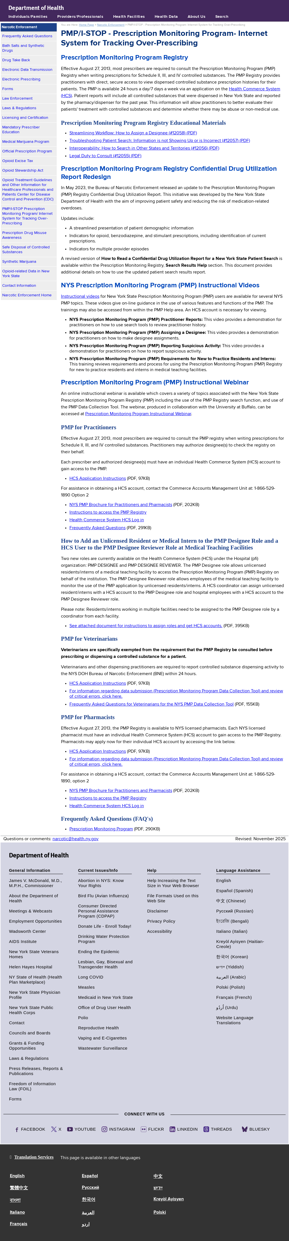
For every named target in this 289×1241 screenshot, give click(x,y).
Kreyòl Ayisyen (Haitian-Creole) (240, 944)
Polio (83, 1017)
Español (90, 1176)
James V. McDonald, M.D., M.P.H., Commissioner (35, 883)
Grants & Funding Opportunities (26, 1045)
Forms (7, 89)
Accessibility (159, 931)
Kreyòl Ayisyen (169, 1199)
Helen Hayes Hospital (30, 966)
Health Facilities (129, 17)
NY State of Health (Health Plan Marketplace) (35, 979)
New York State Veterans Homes (34, 954)
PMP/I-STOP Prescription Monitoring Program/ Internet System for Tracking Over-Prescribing (27, 216)
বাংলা (15, 1200)
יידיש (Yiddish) (230, 966)
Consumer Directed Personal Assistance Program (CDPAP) (98, 910)
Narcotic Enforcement (110, 24)
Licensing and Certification (25, 118)
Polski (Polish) (230, 987)
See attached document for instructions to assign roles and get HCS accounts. (145, 626)
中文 (158, 1176)
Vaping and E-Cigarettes (102, 1038)
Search (222, 17)
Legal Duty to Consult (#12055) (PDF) (105, 156)
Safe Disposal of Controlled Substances (26, 249)
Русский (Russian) (234, 911)
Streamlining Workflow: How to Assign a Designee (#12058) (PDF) (133, 133)
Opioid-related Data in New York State (25, 273)
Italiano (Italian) (232, 931)
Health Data (166, 17)
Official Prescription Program (27, 151)
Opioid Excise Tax (17, 161)
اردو (85, 1224)
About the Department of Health (33, 898)
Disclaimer (157, 911)
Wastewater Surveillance (103, 1048)
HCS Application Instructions (97, 478)
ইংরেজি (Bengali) (232, 921)
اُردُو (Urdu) (227, 1007)
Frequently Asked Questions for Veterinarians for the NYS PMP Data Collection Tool (151, 704)
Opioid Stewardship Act (22, 170)
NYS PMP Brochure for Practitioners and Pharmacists (120, 505)
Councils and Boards (30, 1032)
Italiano (17, 1212)
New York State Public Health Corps (31, 1010)
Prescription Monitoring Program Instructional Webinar (138, 414)
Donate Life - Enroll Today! (105, 926)
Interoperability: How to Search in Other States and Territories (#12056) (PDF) (144, 148)
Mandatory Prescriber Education (21, 129)
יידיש (158, 1188)
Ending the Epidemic (98, 951)
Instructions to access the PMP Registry (107, 512)
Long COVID (91, 977)
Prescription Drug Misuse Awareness (24, 235)
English (223, 880)
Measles (86, 987)
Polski (160, 1212)
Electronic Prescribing (21, 79)
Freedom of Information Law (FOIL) (32, 1086)
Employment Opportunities (35, 921)
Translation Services (34, 1157)
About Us (196, 17)
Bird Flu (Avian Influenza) (103, 895)
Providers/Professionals (80, 17)
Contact (17, 1022)
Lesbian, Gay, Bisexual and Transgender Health (105, 964)
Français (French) (234, 997)
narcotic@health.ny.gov (75, 839)
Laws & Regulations (19, 108)
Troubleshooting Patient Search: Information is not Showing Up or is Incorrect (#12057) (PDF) (159, 141)
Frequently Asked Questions (27, 36)
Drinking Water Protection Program (104, 939)
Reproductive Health (98, 1027)
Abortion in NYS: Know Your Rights (101, 883)
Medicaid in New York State (105, 997)
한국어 (88, 1200)
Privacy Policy (161, 921)
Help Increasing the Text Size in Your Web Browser (173, 883)
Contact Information (19, 286)
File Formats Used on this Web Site (173, 898)
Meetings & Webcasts (30, 911)
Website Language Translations (234, 1020)
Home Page (86, 24)
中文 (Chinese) (231, 900)
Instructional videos (80, 296)
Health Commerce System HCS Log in (106, 520)
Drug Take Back (16, 60)
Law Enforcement (17, 98)
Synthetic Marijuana (19, 262)
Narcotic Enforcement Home (27, 295)
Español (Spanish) (234, 890)
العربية (88, 1213)
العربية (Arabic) (231, 977)
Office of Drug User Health (104, 1007)
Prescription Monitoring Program (101, 829)
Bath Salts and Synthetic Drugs (23, 48)
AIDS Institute (23, 941)
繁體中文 (19, 1188)
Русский (90, 1187)
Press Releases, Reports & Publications (36, 1071)
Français (18, 1224)
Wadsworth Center (27, 931)
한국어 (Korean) (232, 956)
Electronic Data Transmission (27, 70)
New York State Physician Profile (34, 995)
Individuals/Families (27, 17)
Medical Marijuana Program (25, 142)
